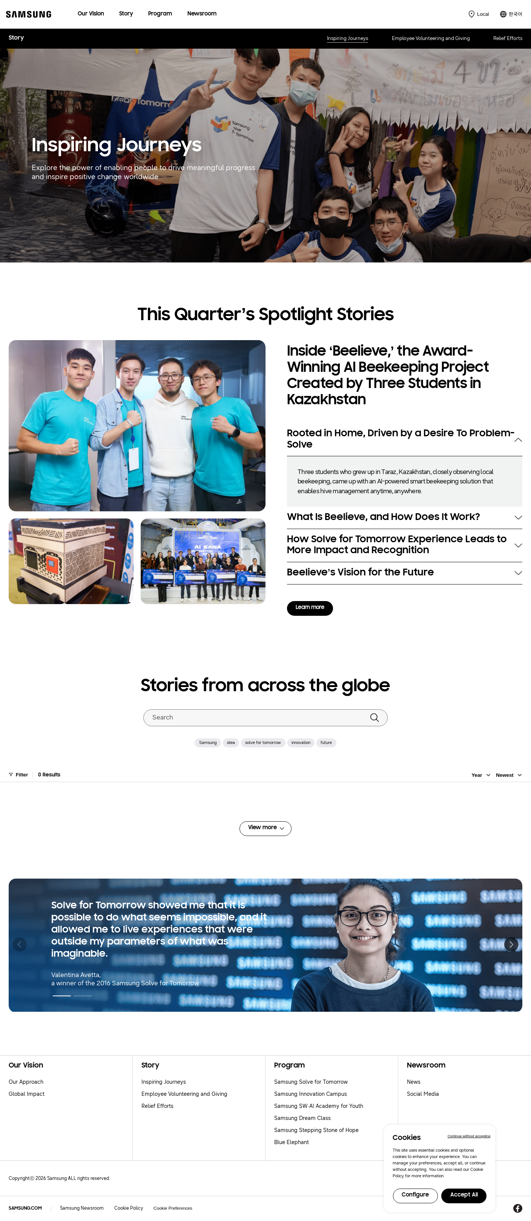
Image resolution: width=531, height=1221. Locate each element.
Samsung (208, 742)
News (414, 1082)
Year (476, 775)
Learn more (310, 607)
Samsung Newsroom (82, 1208)
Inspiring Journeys (347, 38)
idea (231, 742)
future (326, 742)
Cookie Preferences (172, 1208)
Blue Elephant (291, 1142)
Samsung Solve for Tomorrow (311, 1082)
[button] (511, 944)
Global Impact (27, 1094)
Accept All (464, 1195)
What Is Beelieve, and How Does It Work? (383, 517)
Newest (504, 775)
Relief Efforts (507, 38)
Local (483, 14)
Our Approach (26, 1082)
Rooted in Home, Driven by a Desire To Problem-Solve (400, 439)
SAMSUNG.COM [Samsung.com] (25, 1208)
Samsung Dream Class (302, 1118)
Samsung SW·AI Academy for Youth (318, 1106)
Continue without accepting (469, 1136)
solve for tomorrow (263, 742)
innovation (301, 742)
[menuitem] (91, 14)
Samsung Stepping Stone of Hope (316, 1130)
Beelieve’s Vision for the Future (360, 573)
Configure (415, 1195)
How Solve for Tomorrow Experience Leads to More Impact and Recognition (397, 545)
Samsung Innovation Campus (310, 1094)
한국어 (515, 14)
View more (262, 828)
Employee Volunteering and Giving (431, 38)
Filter (22, 775)
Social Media (423, 1094)
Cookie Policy (128, 1208)
